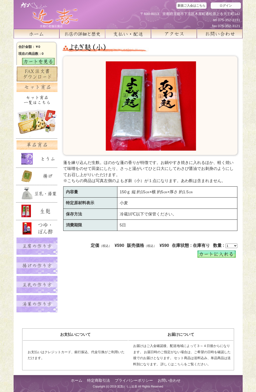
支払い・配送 (128, 33)
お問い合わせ (169, 380)
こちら (179, 364)
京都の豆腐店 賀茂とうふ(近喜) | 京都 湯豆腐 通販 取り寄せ (49, 13)
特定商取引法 (98, 380)
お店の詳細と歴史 (82, 33)
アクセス (174, 33)
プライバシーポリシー (134, 380)
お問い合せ (220, 33)
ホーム (36, 33)
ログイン (225, 5)
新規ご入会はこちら (191, 5)
